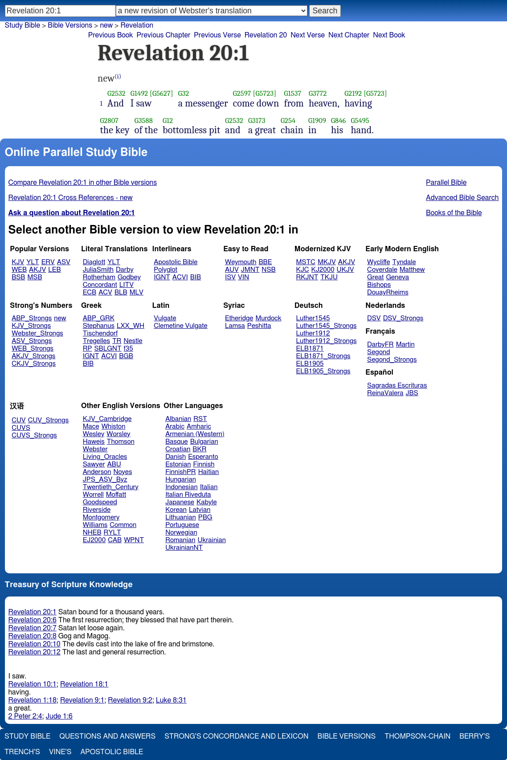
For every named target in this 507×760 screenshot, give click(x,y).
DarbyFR (380, 344)
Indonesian (181, 487)
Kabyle (206, 502)
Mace (91, 426)
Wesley (93, 434)
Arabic (174, 426)
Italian (209, 487)
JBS (411, 393)
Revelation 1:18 (32, 700)
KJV (18, 262)
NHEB (92, 532)
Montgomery (101, 517)
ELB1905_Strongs (323, 371)
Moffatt (116, 494)
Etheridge (239, 318)
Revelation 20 (266, 35)
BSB (18, 277)
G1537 (293, 93)
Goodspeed (100, 502)
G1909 (317, 120)
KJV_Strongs (31, 326)
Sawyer (94, 464)
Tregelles (96, 341)
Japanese (179, 502)
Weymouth (241, 262)
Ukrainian (212, 540)
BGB (126, 356)
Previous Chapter (164, 35)
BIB (195, 277)
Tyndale (404, 262)
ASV (63, 262)
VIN (243, 277)
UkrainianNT (184, 547)
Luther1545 (313, 318)
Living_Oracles (105, 457)
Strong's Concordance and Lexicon (236, 736)
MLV (136, 292)
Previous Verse (217, 35)
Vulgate (165, 318)
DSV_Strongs (403, 318)
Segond (378, 352)
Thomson (121, 441)
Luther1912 (313, 333)
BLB (120, 292)
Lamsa (235, 326)
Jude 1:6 (59, 716)
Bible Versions (70, 25)
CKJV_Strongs (34, 363)
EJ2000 (94, 540)
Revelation (136, 25)
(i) (117, 76)
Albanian (178, 419)
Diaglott (94, 262)
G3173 (257, 120)
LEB (54, 269)
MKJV (327, 262)
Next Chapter (348, 35)
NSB (268, 269)
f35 (128, 348)
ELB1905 (310, 363)
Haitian (208, 472)
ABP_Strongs (32, 318)
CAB (115, 540)
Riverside (96, 510)
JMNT (250, 269)
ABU (114, 464)
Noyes (122, 472)
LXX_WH (130, 326)
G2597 (242, 93)
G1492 (139, 93)
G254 (288, 120)
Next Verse (307, 35)
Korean (176, 510)
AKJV (37, 269)
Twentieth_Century (111, 487)
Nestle (132, 341)
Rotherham (99, 277)
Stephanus (98, 326)
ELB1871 (310, 348)
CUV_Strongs (48, 420)
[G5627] (161, 93)
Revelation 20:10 (34, 644)
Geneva (397, 277)
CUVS (21, 428)
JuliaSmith (98, 269)
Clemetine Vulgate (180, 326)
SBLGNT (107, 348)
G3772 (318, 93)
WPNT (134, 540)
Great (375, 277)
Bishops (379, 285)
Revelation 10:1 (32, 684)
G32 (183, 93)
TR (116, 341)
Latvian (199, 510)
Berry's (474, 736)
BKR (199, 449)
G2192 (353, 93)
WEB (19, 269)
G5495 (360, 120)
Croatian (177, 449)
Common (123, 525)
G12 (168, 120)
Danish (175, 457)
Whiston (114, 426)
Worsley (118, 434)
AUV (232, 269)
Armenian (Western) (195, 434)
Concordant (100, 285)
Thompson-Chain (417, 736)
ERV (48, 262)
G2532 (116, 93)
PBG (205, 517)
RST (200, 419)
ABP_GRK (98, 318)
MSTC (305, 262)
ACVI (180, 277)
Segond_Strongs (392, 359)
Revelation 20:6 (32, 620)
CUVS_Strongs (34, 435)
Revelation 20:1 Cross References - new (70, 197)
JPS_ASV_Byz (105, 479)
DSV (374, 318)
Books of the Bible (454, 213)
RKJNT (307, 277)
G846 (338, 120)
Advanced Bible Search (462, 197)
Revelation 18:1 (84, 684)
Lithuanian (180, 517)
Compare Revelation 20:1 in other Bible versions (82, 182)
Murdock (268, 318)
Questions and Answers (107, 736)
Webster (95, 449)
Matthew (412, 269)
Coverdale (382, 269)
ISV (230, 277)
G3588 (144, 120)
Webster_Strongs (37, 333)
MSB (34, 277)
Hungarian (180, 479)
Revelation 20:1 (32, 612)
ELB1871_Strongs (323, 356)
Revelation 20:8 (32, 636)
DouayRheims (388, 292)
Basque (176, 441)
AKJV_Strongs (33, 356)
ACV (105, 292)
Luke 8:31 (171, 700)
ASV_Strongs (32, 341)
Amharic (199, 426)
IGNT (162, 277)
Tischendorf (100, 333)
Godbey (129, 277)
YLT (32, 262)
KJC (302, 269)
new (106, 25)
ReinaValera (385, 393)
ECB (89, 292)
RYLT (112, 532)
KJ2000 (323, 269)
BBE (265, 262)
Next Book (389, 35)
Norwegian (181, 532)
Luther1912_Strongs (326, 341)
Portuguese (182, 525)
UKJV (345, 269)
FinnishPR (180, 472)
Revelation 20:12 (34, 652)
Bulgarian (204, 441)
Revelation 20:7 (32, 628)
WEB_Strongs (32, 348)
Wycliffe (378, 262)
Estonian (178, 464)
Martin (405, 344)
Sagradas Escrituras (397, 385)
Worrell (93, 494)
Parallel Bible (446, 182)
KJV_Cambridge (107, 419)
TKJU (329, 277)
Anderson (97, 472)
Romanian (180, 540)
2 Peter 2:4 (25, 716)
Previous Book (110, 35)
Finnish (204, 464)
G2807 (109, 120)
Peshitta (259, 326)
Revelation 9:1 (82, 700)
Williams (95, 525)
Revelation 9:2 (130, 700)
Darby (125, 269)
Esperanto (203, 457)
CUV (19, 420)
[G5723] (265, 93)
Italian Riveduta (188, 494)
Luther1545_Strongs (326, 326)
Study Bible (22, 25)
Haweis (94, 441)
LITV (126, 285)
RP (87, 348)
